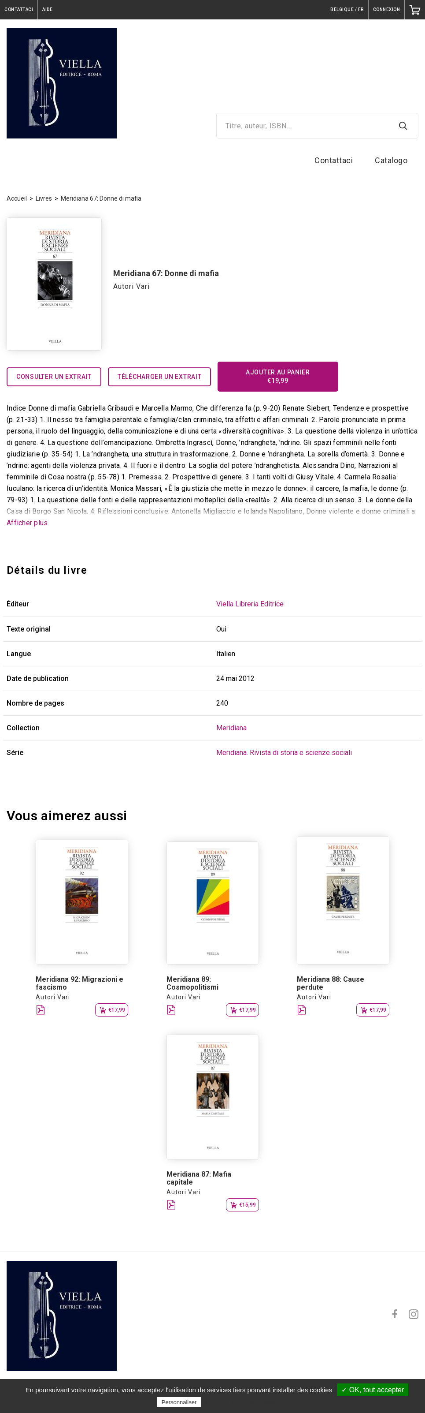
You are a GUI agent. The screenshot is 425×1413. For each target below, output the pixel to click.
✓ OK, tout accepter (372, 1390)
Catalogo (391, 160)
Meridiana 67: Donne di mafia (101, 198)
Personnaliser (179, 1402)
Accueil (17, 198)
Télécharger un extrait (159, 376)
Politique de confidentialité (241, 1402)
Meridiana (231, 728)
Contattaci (333, 160)
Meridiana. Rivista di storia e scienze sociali (284, 752)
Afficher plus (27, 523)
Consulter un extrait (54, 376)
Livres (44, 198)
